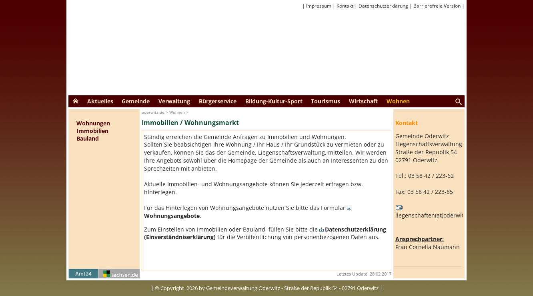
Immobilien (92, 131)
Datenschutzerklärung (383, 5)
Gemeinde (136, 101)
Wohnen (398, 101)
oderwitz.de (153, 112)
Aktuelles (100, 101)
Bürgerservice (217, 101)
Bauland (87, 138)
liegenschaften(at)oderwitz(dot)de (440, 211)
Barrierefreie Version (437, 5)
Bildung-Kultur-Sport (274, 101)
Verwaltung (174, 101)
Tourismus (325, 101)
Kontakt (345, 5)
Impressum (318, 5)
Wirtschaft (363, 101)
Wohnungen (93, 123)
